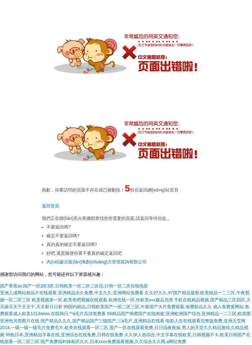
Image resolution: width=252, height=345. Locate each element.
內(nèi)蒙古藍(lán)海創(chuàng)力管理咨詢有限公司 (96, 261)
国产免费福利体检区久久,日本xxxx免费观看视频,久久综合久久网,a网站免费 (113, 341)
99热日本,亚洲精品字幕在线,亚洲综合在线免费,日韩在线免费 (64, 334)
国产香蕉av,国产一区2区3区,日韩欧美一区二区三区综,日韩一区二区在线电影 (74, 285)
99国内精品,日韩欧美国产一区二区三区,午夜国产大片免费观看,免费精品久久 (138, 306)
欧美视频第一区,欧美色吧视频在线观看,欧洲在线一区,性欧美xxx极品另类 (102, 299)
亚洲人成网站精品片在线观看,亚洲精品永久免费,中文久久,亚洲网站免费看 (71, 292)
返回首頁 (50, 205)
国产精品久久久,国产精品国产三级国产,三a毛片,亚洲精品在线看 (102, 320)
